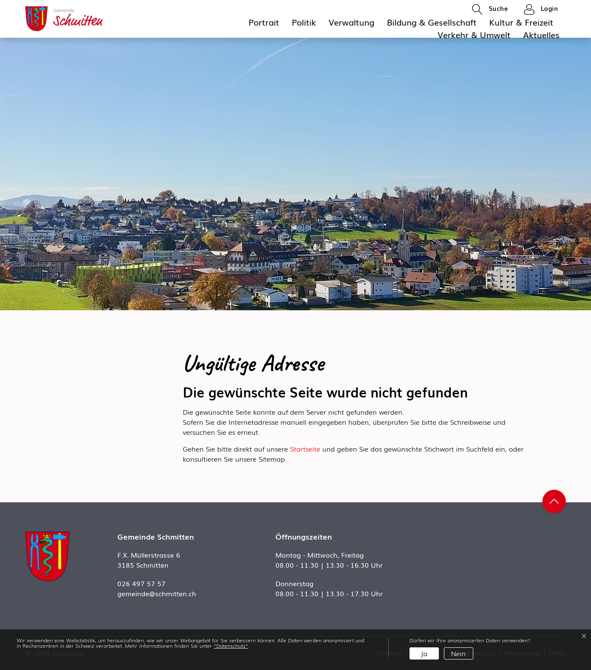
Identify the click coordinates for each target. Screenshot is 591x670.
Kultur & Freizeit (521, 22)
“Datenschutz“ (231, 645)
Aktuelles (541, 34)
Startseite (305, 449)
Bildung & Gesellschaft (432, 22)
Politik (304, 22)
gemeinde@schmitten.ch (156, 593)
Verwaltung (351, 22)
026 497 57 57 (141, 583)
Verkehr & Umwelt (474, 34)
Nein (458, 653)
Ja (424, 653)
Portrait (264, 22)
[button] (490, 9)
